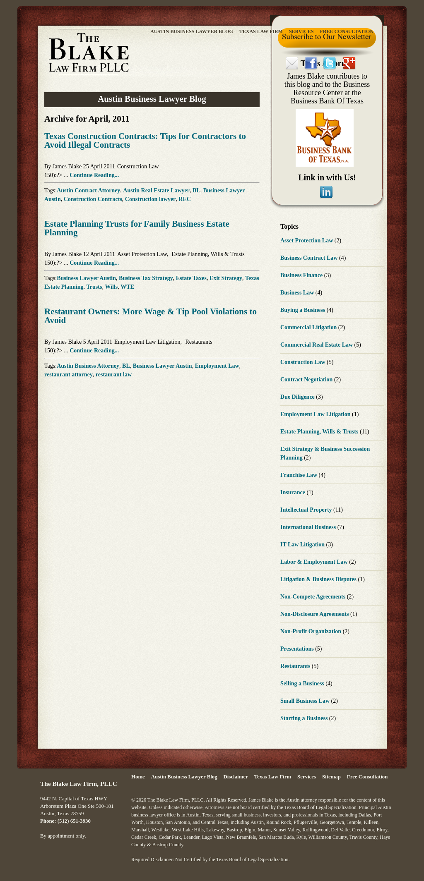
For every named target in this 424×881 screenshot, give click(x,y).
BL (196, 190)
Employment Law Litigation (147, 342)
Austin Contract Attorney (88, 190)
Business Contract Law (309, 258)
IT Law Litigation (303, 544)
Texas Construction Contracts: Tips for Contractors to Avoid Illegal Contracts (145, 140)
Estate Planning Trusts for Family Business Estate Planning (136, 228)
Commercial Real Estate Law (317, 345)
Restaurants (198, 342)
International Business (308, 527)
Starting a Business (304, 718)
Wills (111, 287)
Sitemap (331, 777)
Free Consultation (346, 31)
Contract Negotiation (307, 379)
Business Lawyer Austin (86, 278)
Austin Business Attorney (88, 366)
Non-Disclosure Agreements (315, 614)
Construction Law (138, 166)
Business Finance (302, 275)
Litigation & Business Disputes (319, 579)
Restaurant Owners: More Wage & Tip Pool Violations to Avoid (150, 315)
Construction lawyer (150, 199)
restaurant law (114, 374)
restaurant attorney (68, 374)
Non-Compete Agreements (313, 597)
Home (138, 777)
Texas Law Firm (261, 31)
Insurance (293, 492)
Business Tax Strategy (146, 278)
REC (184, 199)
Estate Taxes (191, 278)
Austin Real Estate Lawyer (156, 190)
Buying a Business (303, 310)
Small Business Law (305, 701)
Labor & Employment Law (314, 562)
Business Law (298, 293)
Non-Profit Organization (311, 631)
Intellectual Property (306, 510)
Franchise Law (299, 475)
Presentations (297, 649)
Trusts (94, 287)
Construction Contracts (93, 199)
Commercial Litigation (309, 327)
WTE (127, 287)
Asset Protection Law (142, 254)
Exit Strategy (226, 278)
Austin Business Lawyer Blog (191, 31)
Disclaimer (236, 777)
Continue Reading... (94, 175)
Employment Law (217, 366)
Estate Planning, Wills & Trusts (208, 254)
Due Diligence (298, 397)
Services (301, 31)
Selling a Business (302, 683)
